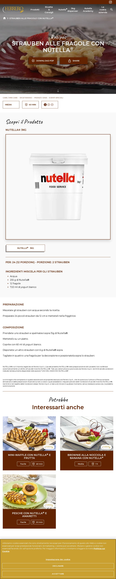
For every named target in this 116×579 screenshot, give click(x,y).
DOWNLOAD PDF (43, 60)
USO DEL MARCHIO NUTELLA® (55, 371)
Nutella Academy (88, 9)
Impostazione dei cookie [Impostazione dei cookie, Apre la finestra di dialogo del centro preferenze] (58, 559)
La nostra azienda (103, 10)
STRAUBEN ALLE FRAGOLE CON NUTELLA (31, 18)
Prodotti (35, 9)
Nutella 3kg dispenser (68, 9)
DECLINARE (58, 566)
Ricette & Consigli (49, 10)
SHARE (73, 60)
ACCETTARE (58, 574)
